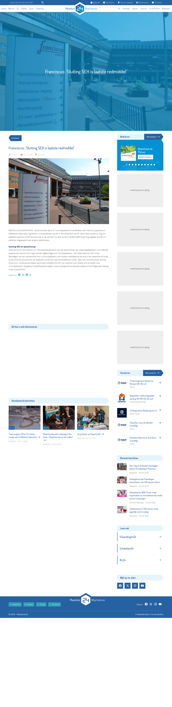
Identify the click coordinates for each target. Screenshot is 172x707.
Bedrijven (166, 8)
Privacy (41, 605)
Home (3, 8)
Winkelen (126, 8)
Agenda (95, 2)
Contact (29, 605)
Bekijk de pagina (145, 157)
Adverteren (142, 2)
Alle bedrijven (152, 137)
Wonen (135, 8)
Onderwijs (40, 8)
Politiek (24, 8)
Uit (119, 8)
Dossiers (157, 2)
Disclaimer (54, 605)
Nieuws (11, 8)
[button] (126, 164)
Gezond (143, 8)
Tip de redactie (125, 2)
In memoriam (154, 8)
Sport (31, 8)
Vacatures (108, 2)
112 (18, 8)
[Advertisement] (59, 301)
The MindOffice (156, 615)
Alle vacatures (152, 373)
